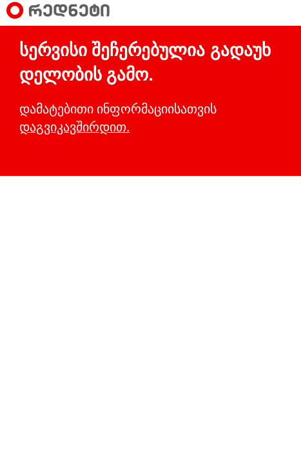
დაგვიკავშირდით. (74, 127)
